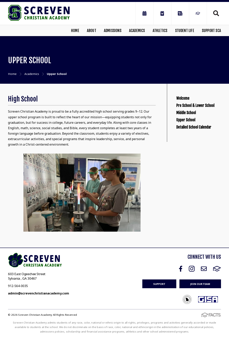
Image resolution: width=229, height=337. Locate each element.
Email (204, 269)
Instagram (192, 269)
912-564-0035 (18, 286)
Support (159, 284)
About (91, 30)
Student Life (184, 30)
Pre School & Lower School (197, 118)
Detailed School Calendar (192, 166)
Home (75, 30)
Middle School (191, 135)
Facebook (181, 269)
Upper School (190, 148)
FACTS (217, 269)
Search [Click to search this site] (216, 13)
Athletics (160, 30)
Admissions (112, 30)
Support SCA (211, 30)
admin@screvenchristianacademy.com (38, 293)
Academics (137, 30)
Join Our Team (200, 284)
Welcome (186, 101)
